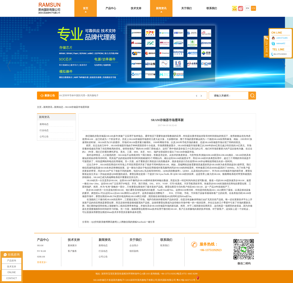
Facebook (141, 222)
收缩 (266, 46)
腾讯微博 (112, 222)
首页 (85, 8)
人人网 (120, 222)
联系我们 (211, 8)
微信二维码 (244, 263)
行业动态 (44, 130)
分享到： (86, 222)
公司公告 (44, 136)
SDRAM (41, 256)
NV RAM (41, 251)
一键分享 (150, 222)
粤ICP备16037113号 (185, 280)
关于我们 (186, 8)
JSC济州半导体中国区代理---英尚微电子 (82, 95)
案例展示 (72, 245)
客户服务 (72, 251)
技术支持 (136, 8)
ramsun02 (280, 43)
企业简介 (133, 245)
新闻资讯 (161, 8)
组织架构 (133, 251)
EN (247, 8)
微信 (126, 222)
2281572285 (282, 38)
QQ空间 (95, 222)
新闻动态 (58, 107)
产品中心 (111, 8)
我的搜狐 (132, 222)
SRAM (110, 136)
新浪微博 (103, 222)
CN (253, 8)
